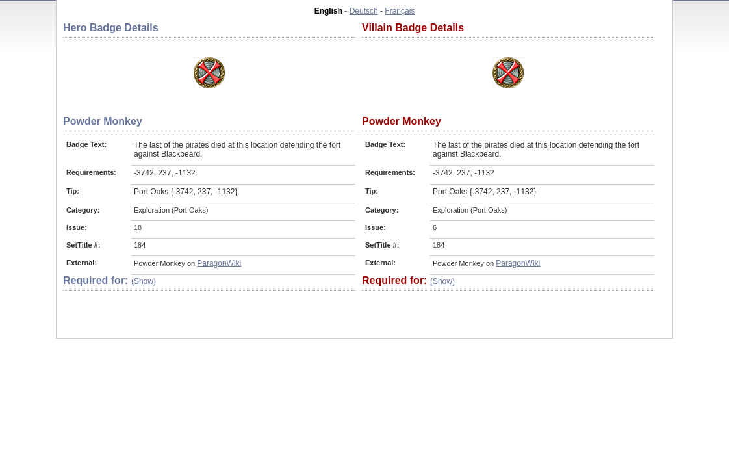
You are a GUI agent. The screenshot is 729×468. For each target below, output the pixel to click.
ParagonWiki (219, 263)
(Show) (143, 281)
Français (400, 11)
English (328, 11)
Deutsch (364, 11)
